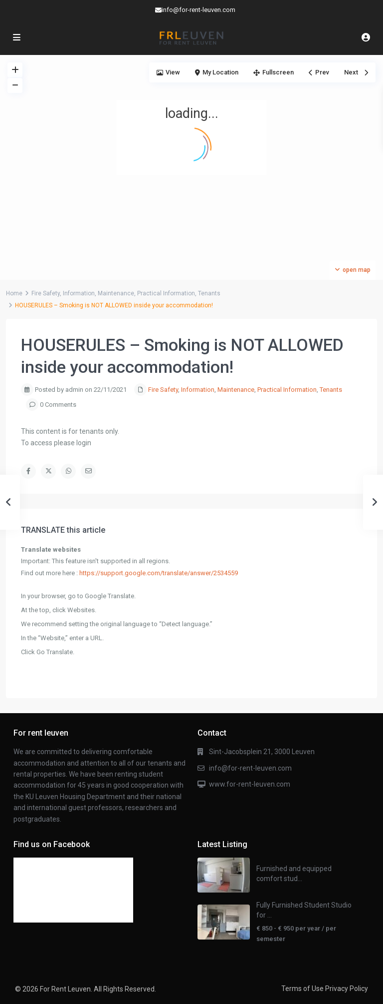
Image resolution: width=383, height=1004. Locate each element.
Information (79, 293)
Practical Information (166, 293)
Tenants (209, 293)
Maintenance (116, 293)
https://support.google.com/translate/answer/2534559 (158, 573)
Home (14, 293)
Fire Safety (45, 293)
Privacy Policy (346, 989)
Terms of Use (302, 989)
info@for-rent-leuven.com (250, 768)
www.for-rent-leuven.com (249, 784)
